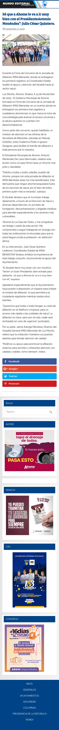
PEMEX (29, 720)
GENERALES (29, 690)
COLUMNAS (29, 708)
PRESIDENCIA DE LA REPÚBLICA (30, 714)
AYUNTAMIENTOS (29, 696)
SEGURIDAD (29, 702)
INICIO (29, 684)
